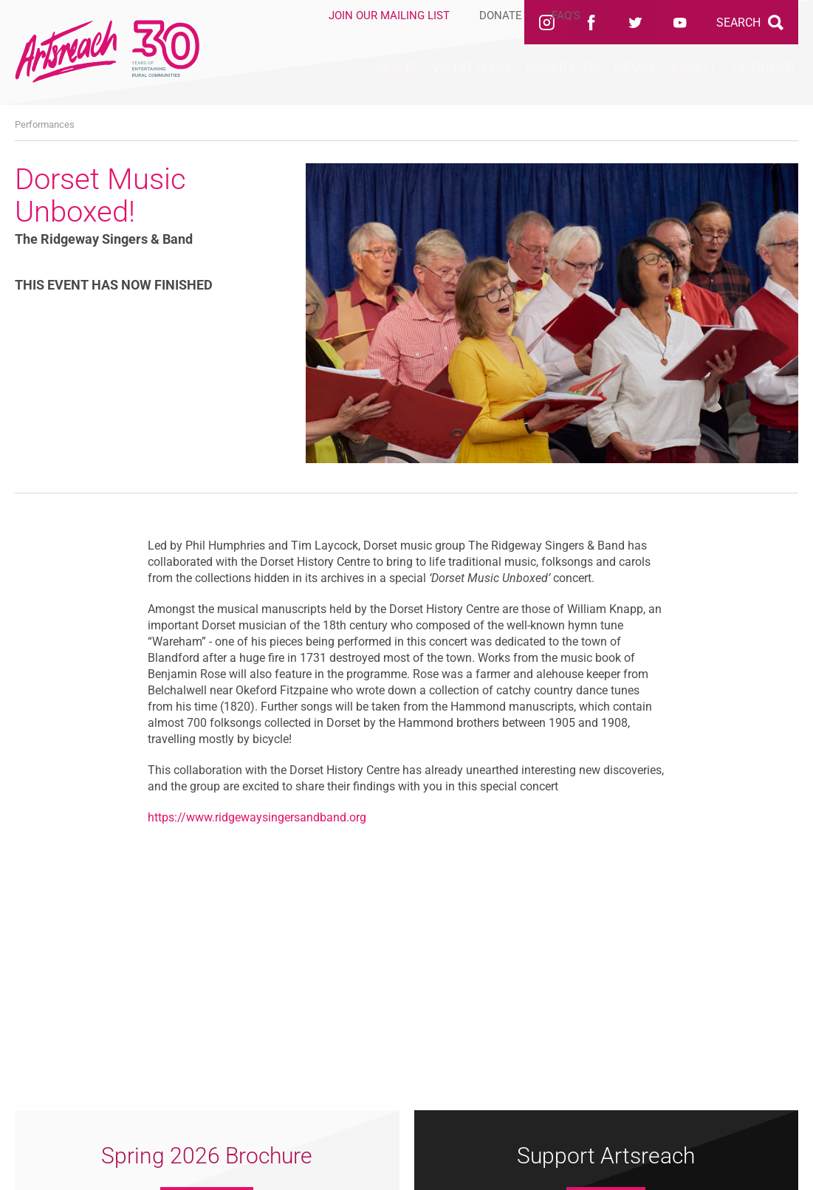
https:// (167, 817)
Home (246, 81)
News (568, 81)
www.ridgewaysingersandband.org (276, 817)
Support (751, 81)
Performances (45, 124)
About (653, 81)
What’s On (348, 81)
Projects (468, 81)
